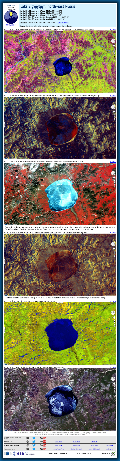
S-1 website (58, 441)
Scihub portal (58, 445)
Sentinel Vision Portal (58, 449)
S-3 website (94, 441)
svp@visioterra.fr (63, 23)
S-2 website (76, 441)
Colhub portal (109, 445)
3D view (113, 29)
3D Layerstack (11, 25)
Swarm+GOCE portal (94, 449)
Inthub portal (94, 445)
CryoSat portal (109, 449)
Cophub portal (76, 445)
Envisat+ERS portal (76, 449)
